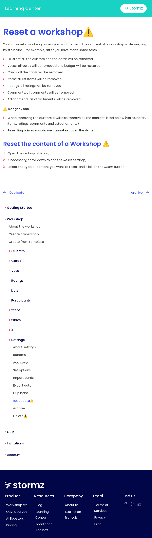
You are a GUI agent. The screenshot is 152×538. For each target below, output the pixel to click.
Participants (21, 300)
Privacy (100, 517)
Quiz (10, 432)
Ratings (17, 280)
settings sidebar (35, 153)
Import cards (23, 377)
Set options (22, 370)
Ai (12, 330)
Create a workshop (24, 234)
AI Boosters (15, 518)
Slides (16, 320)
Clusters (18, 251)
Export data (22, 385)
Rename (19, 354)
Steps (16, 310)
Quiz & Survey (16, 511)
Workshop (15, 219)
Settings (18, 340)
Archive (19, 408)
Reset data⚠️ (23, 400)
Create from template (26, 241)
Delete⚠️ (20, 416)
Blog (38, 505)
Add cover (21, 362)
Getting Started (19, 207)
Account (14, 455)
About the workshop (25, 226)
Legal (98, 524)
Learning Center (23, 8)
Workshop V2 (16, 505)
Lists (14, 290)
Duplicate (20, 393)
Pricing (11, 525)
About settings (24, 347)
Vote (15, 270)
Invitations (15, 443)
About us (72, 505)
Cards (16, 260)
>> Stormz (133, 8)
